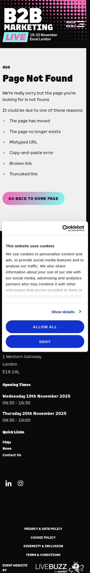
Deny (45, 341)
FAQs (6, 442)
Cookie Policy (43, 537)
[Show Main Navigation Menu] (75, 24)
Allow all (45, 327)
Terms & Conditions (43, 555)
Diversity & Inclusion (43, 546)
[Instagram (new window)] (21, 484)
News (7, 448)
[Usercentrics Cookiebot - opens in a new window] (63, 228)
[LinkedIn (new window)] (9, 484)
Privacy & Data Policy (43, 529)
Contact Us (11, 455)
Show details (63, 311)
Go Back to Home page (33, 198)
